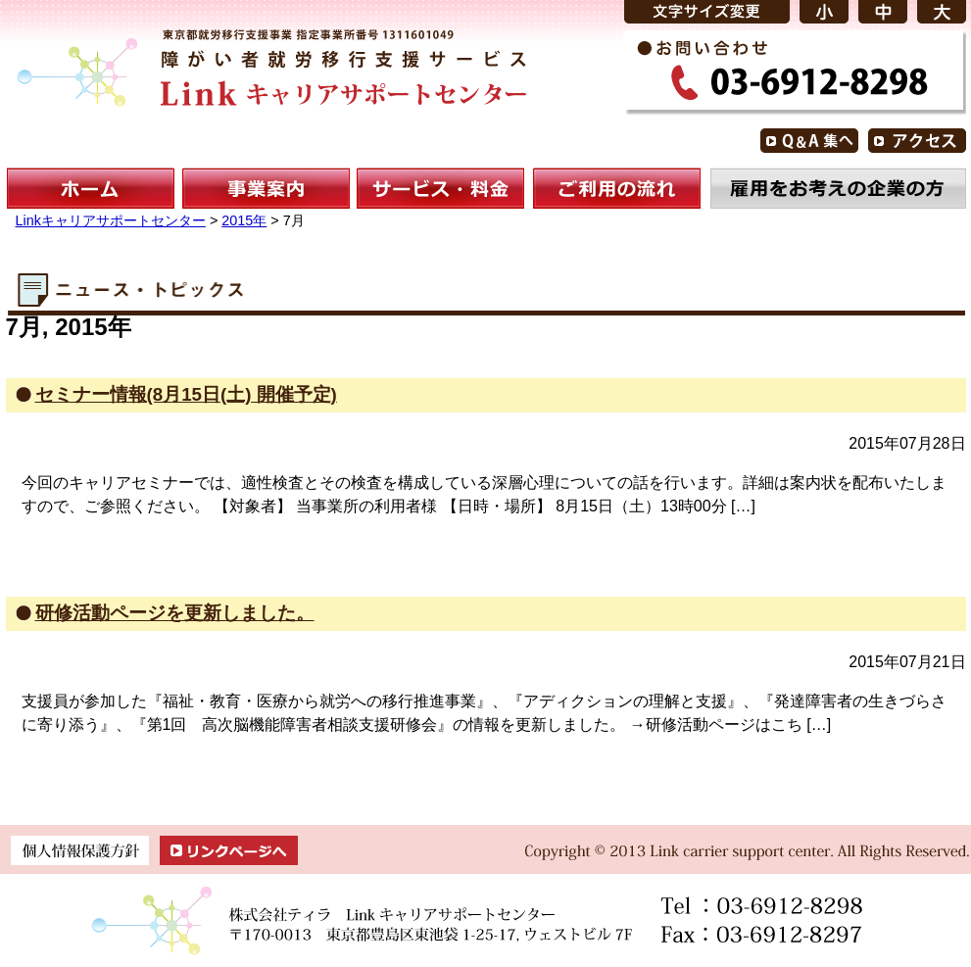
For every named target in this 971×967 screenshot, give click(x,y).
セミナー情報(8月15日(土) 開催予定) (186, 394)
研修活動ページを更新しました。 (175, 613)
